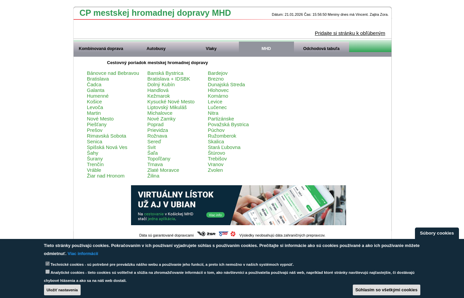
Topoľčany (158, 158)
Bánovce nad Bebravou (113, 73)
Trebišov (217, 158)
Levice (215, 101)
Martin (94, 113)
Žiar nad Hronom (106, 176)
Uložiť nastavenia (62, 290)
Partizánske (221, 118)
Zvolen (215, 170)
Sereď (154, 141)
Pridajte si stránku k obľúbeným (350, 33)
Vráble (94, 170)
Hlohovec (218, 90)
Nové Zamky (161, 118)
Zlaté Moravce (163, 170)
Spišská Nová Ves (107, 147)
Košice (94, 101)
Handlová (158, 90)
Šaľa (152, 153)
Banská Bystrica (165, 73)
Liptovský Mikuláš (167, 107)
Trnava (155, 164)
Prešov (95, 130)
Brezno (216, 79)
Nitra (213, 113)
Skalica (216, 141)
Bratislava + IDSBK (169, 79)
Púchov (216, 130)
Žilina (153, 176)
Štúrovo (216, 153)
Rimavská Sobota (106, 136)
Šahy (92, 153)
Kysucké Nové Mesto (171, 101)
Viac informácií (83, 253)
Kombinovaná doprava (101, 48)
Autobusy (155, 48)
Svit (151, 147)
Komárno (218, 96)
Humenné (98, 96)
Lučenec (217, 107)
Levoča (95, 107)
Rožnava (157, 136)
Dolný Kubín (161, 84)
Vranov (216, 164)
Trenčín (95, 164)
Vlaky (211, 48)
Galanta (95, 90)
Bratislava (98, 79)
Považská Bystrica (228, 124)
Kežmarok (158, 96)
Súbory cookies (437, 233)
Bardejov (218, 73)
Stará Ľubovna (224, 147)
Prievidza (157, 130)
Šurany (95, 158)
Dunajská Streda (226, 84)
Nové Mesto (100, 118)
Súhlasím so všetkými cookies (386, 289)
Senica (94, 141)
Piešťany (97, 124)
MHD (266, 48)
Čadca (94, 84)
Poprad (155, 124)
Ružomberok (222, 136)
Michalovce (160, 113)
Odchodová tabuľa (321, 48)
